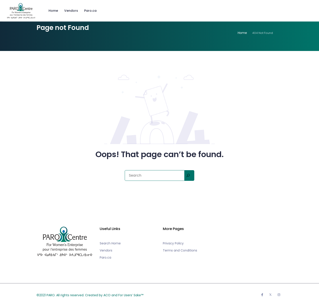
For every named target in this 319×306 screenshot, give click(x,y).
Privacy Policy (173, 243)
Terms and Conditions (180, 250)
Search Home (110, 243)
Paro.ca (90, 10)
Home (53, 10)
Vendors (71, 10)
